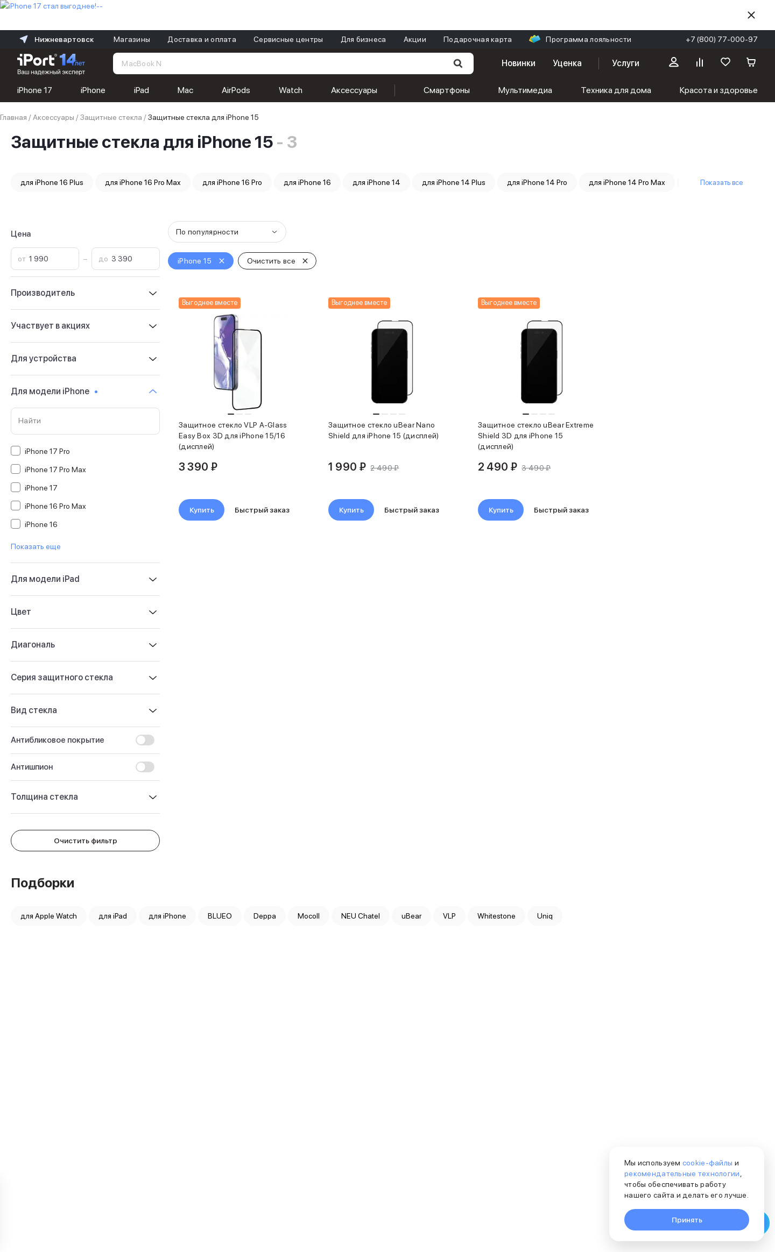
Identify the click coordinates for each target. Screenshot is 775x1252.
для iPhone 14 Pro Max (627, 182)
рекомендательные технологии (682, 1173)
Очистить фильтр (85, 840)
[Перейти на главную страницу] (51, 63)
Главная (13, 117)
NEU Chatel (360, 916)
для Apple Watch (48, 916)
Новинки (518, 63)
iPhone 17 (34, 90)
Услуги (625, 63)
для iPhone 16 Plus (51, 182)
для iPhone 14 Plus (453, 182)
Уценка (567, 63)
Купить (201, 510)
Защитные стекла (111, 117)
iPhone (93, 90)
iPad (141, 90)
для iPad (112, 916)
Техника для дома (616, 90)
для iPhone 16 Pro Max (143, 182)
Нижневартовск (55, 39)
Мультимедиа (525, 90)
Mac (185, 90)
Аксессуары (354, 90)
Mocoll (309, 916)
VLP (449, 916)
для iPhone (167, 916)
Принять (687, 1219)
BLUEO (220, 916)
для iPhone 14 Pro (537, 182)
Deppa (264, 916)
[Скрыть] (751, 15)
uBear (411, 916)
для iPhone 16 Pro (232, 182)
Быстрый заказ (262, 510)
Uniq (545, 916)
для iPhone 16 (307, 182)
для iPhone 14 (376, 182)
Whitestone (496, 916)
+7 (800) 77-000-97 (722, 39)
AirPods (236, 90)
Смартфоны (447, 90)
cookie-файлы (707, 1162)
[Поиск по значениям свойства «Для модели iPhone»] (85, 421)
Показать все (721, 182)
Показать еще (36, 546)
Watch (290, 90)
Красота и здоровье (719, 90)
